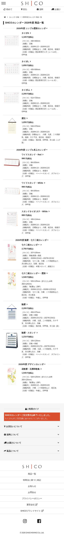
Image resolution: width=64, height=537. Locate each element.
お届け (56, 9)
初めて (8, 9)
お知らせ (32, 486)
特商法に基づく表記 (32, 480)
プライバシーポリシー (32, 498)
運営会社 (32, 504)
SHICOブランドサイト (32, 511)
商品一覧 (32, 474)
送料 (40, 9)
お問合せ (32, 492)
